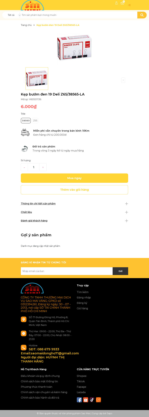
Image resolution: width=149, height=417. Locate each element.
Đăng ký (82, 303)
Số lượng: (26, 160)
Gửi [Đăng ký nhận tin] (120, 271)
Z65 (35, 120)
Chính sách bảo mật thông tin (39, 381)
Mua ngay (74, 178)
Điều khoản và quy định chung (40, 376)
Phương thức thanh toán (36, 386)
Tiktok (81, 381)
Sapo (109, 413)
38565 (26, 120)
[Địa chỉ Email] (74, 271)
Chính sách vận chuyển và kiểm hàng (44, 392)
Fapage (81, 386)
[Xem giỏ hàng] (122, 3)
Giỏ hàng (82, 308)
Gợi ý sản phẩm (36, 235)
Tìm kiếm (82, 292)
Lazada (81, 392)
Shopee (81, 376)
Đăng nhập (84, 297)
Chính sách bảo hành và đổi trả (40, 397)
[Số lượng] (33, 167)
